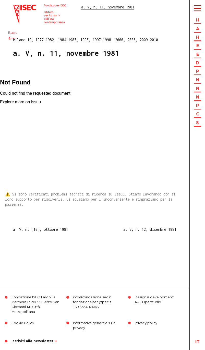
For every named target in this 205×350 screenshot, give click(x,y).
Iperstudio (152, 302)
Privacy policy (146, 323)
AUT (138, 302)
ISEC (17, 7)
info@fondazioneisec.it (92, 297)
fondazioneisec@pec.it (92, 302)
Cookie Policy (22, 323)
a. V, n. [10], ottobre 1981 (40, 229)
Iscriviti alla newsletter (32, 341)
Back (12, 33)
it (197, 342)
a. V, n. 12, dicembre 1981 (149, 229)
